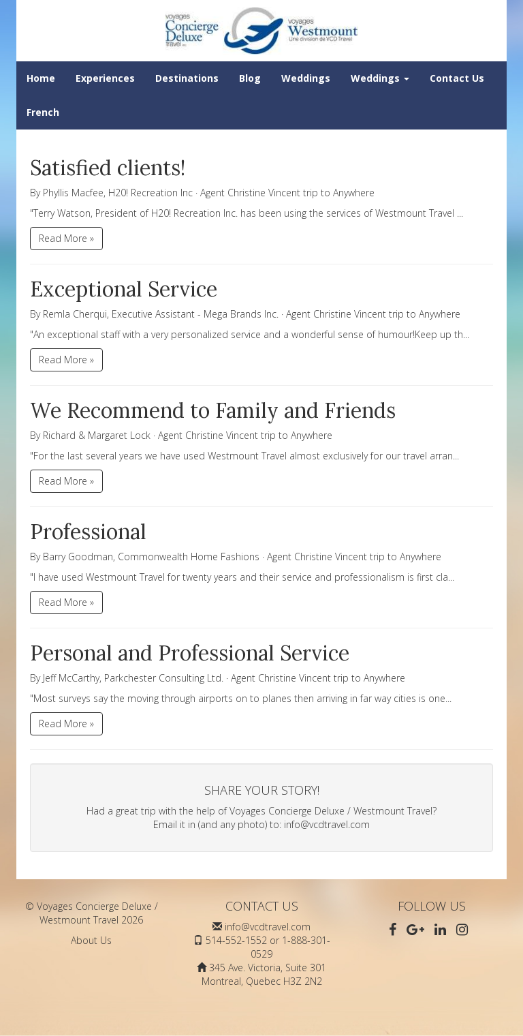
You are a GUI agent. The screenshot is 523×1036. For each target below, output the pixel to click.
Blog (250, 78)
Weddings (305, 78)
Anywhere (354, 192)
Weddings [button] (380, 78)
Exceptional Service (123, 289)
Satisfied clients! (107, 168)
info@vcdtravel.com (327, 824)
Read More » (66, 238)
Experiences (105, 78)
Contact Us (457, 78)
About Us (91, 940)
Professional (88, 532)
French (43, 112)
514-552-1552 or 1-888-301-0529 (268, 947)
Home (41, 78)
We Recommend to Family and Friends (213, 410)
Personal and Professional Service (189, 653)
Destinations (187, 78)
